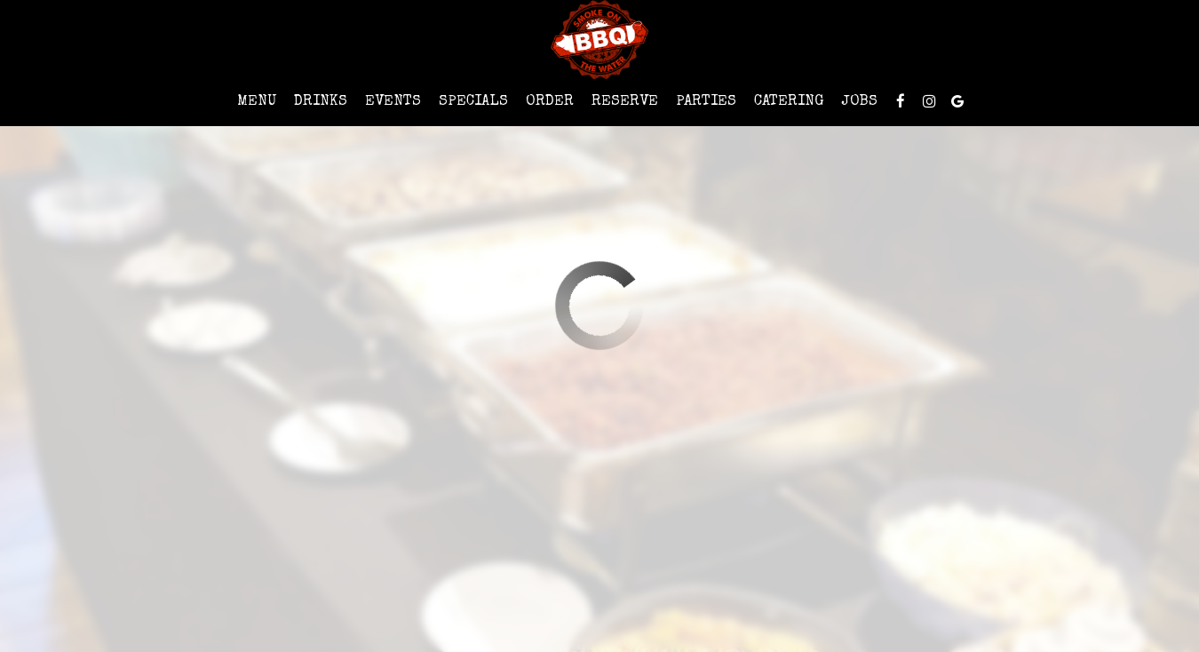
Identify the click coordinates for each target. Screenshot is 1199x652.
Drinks (320, 101)
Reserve (625, 101)
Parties (706, 101)
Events (393, 101)
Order (550, 101)
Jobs (859, 101)
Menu (256, 101)
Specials (473, 101)
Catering (788, 101)
